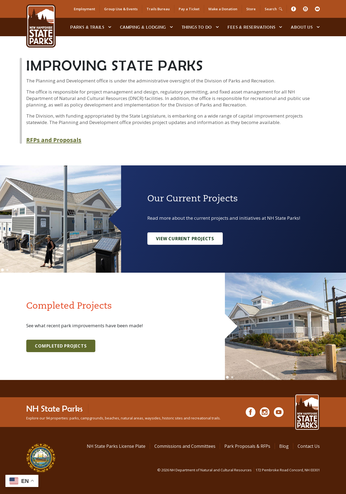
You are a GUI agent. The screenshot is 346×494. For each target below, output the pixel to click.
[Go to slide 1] (2, 270)
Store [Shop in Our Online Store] (251, 8)
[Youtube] (317, 8)
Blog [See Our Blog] (284, 446)
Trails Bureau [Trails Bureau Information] (158, 8)
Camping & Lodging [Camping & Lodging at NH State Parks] (143, 27)
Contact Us (309, 446)
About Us (301, 27)
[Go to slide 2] (7, 270)
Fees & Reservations (251, 27)
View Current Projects (185, 239)
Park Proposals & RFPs (247, 446)
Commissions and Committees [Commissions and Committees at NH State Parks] (184, 446)
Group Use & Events (121, 8)
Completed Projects (60, 346)
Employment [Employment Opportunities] (84, 8)
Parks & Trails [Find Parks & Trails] (87, 27)
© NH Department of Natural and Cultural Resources (238, 470)
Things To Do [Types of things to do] (197, 27)
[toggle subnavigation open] (109, 27)
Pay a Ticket (189, 8)
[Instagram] (305, 8)
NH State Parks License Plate (116, 446)
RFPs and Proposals (53, 140)
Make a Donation (222, 8)
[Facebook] (293, 8)
